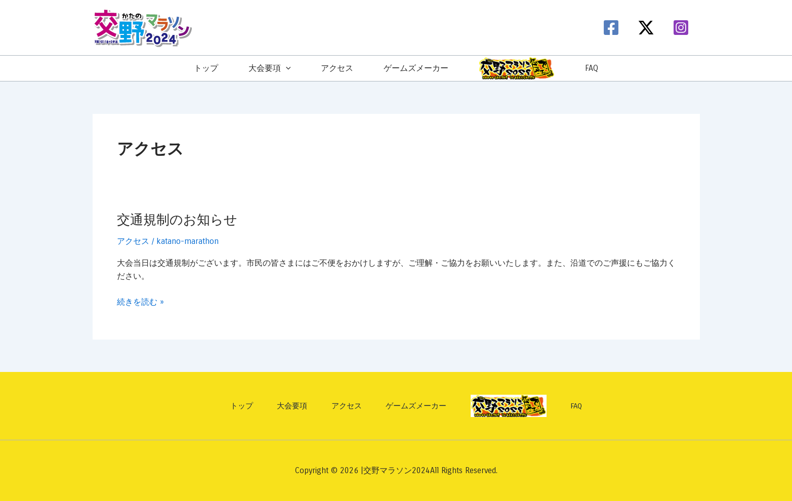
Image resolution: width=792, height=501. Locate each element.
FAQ (591, 68)
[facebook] (612, 27)
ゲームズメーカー (416, 68)
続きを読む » (140, 302)
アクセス (337, 68)
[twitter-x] (647, 27)
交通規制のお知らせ (177, 220)
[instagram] (682, 27)
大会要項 (269, 68)
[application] (286, 68)
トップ (206, 68)
